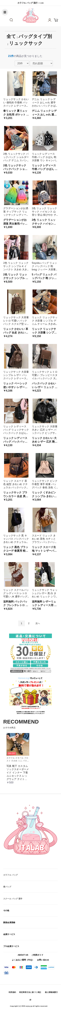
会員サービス (9, 934)
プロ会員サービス (11, 946)
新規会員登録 (9, 922)
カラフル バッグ (10, 875)
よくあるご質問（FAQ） (23, 960)
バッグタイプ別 (35, 36)
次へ (37, 623)
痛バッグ (7, 887)
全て (11, 36)
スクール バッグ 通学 (12, 899)
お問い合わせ (43, 960)
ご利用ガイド (37, 955)
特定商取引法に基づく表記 (30, 992)
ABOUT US (23, 955)
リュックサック (26, 43)
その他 (6, 910)
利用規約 (12, 992)
